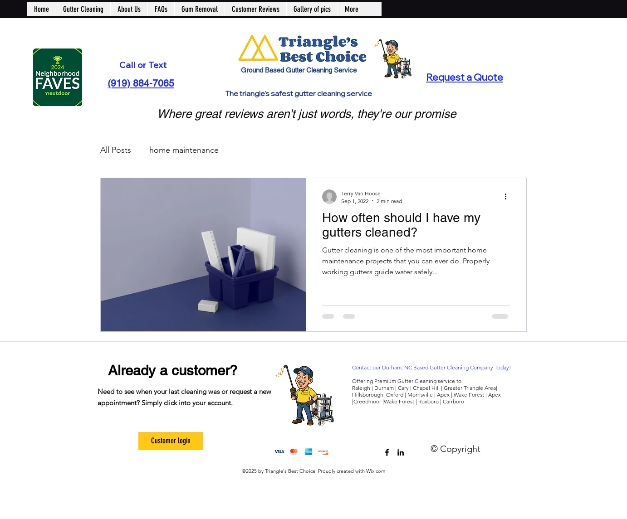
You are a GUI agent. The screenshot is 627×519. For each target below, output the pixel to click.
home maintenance (184, 150)
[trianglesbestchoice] (387, 452)
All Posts (115, 150)
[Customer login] (170, 441)
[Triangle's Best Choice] (400, 452)
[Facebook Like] (435, 441)
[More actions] (508, 196)
